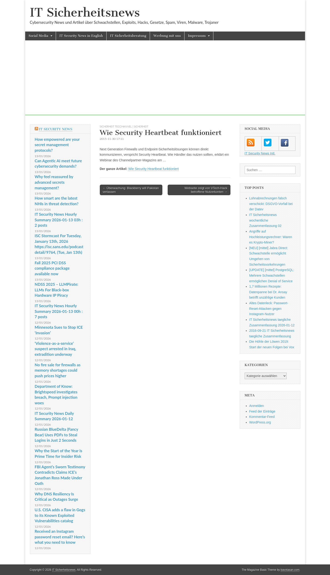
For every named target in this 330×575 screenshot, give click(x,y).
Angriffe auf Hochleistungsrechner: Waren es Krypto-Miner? (270, 236)
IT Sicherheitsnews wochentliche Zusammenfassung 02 (265, 220)
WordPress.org (260, 422)
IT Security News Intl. (260, 153)
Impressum (197, 36)
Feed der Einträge (262, 411)
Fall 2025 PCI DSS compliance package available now (52, 268)
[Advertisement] (165, 82)
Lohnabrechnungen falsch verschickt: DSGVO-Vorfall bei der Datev (271, 203)
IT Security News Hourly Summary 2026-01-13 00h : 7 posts (59, 311)
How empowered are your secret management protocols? (57, 145)
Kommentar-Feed (262, 417)
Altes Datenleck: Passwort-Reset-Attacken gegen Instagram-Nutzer (268, 308)
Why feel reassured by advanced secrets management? (54, 182)
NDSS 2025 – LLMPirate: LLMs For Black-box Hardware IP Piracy (56, 290)
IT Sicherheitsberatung (128, 36)
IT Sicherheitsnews (85, 12)
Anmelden (256, 406)
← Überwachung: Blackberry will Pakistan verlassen (131, 190)
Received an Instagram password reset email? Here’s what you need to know (60, 537)
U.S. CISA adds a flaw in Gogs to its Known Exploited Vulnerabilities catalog (60, 515)
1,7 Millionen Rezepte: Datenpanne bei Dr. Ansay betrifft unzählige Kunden (268, 292)
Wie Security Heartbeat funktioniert (153, 169)
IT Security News (55, 129)
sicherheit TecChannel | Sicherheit (124, 126)
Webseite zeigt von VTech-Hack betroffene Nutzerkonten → (205, 190)
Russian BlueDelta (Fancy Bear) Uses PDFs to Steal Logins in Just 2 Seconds (56, 435)
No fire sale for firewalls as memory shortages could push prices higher (58, 370)
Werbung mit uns (167, 36)
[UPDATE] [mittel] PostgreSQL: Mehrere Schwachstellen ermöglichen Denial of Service (271, 275)
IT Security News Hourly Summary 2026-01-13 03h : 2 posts (59, 220)
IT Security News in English (81, 36)
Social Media (39, 36)
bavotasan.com (290, 569)
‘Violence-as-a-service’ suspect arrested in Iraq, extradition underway (55, 349)
